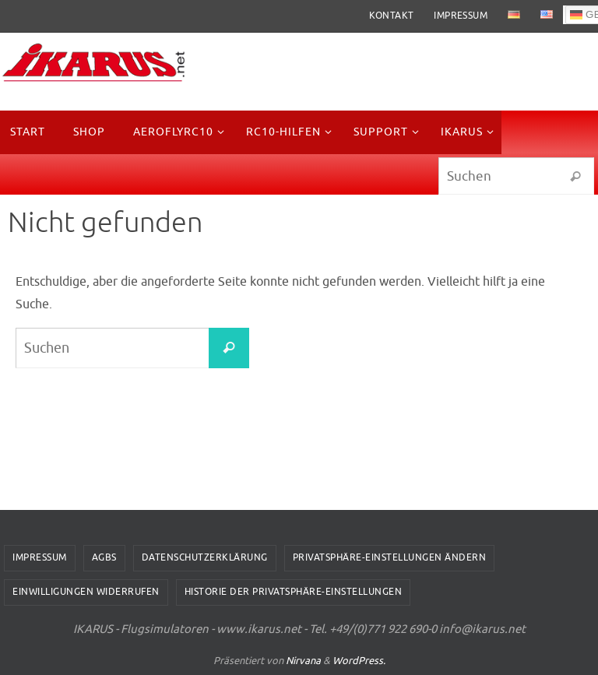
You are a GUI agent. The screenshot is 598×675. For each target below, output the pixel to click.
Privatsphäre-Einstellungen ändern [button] (390, 557)
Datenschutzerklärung (205, 557)
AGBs (104, 557)
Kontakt (391, 15)
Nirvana (303, 660)
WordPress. (358, 660)
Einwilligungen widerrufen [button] (86, 591)
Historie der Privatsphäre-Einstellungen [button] (294, 591)
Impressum (460, 15)
